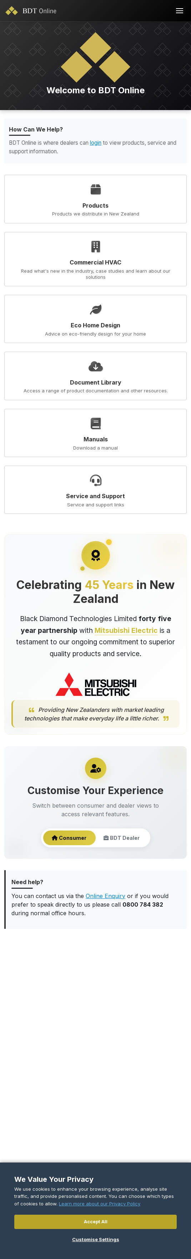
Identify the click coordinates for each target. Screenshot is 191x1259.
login (95, 142)
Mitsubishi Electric (126, 630)
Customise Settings (95, 1239)
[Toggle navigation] (179, 11)
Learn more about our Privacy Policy (99, 1203)
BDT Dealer (122, 838)
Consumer (69, 838)
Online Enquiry (105, 895)
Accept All (95, 1221)
